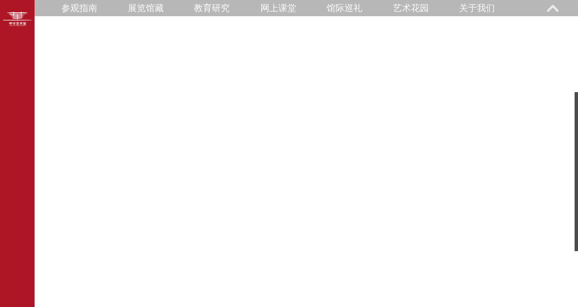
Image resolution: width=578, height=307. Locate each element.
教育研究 (212, 8)
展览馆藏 (146, 8)
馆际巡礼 (344, 8)
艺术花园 (411, 8)
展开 (552, 8)
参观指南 (79, 8)
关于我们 (477, 8)
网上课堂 (278, 8)
